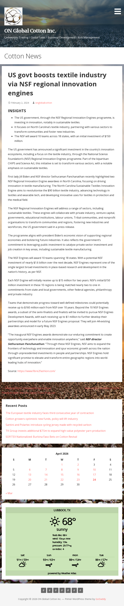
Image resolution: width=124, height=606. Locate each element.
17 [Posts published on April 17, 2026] (94, 474)
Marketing (62, 590)
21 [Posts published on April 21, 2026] (45, 479)
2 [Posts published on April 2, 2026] (78, 464)
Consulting (55, 590)
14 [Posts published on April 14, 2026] (45, 474)
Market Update (80, 590)
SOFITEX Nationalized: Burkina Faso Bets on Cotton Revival (41, 436)
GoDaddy (101, 599)
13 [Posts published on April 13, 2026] (29, 474)
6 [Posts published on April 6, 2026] (30, 469)
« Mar (9, 493)
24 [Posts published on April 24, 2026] (94, 479)
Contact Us (68, 590)
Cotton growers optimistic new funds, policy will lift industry (42, 419)
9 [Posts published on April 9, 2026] (78, 469)
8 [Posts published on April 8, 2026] (62, 469)
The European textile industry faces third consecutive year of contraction (50, 413)
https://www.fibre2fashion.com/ (36, 371)
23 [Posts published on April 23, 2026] (78, 479)
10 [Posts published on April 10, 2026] (94, 469)
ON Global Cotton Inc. (30, 31)
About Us (49, 590)
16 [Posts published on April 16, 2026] (78, 474)
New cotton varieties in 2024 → (103, 388)
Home (43, 590)
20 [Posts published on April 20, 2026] (29, 479)
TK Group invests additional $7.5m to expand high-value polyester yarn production (56, 431)
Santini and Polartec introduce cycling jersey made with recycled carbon (48, 425)
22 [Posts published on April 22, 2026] (62, 479)
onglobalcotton (43, 102)
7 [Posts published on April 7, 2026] (46, 469)
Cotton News (74, 590)
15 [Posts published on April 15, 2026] (62, 474)
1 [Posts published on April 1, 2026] (62, 464)
